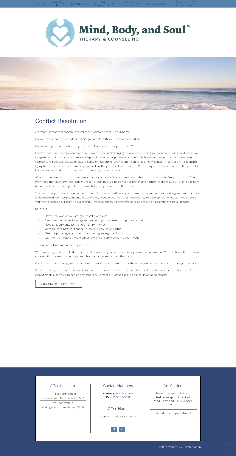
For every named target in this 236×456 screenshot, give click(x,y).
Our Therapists (102, 3)
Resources (154, 3)
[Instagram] (122, 429)
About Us (56, 3)
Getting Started (128, 3)
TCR (161, 446)
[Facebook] (114, 429)
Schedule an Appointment (186, 3)
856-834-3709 (125, 393)
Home (40, 3)
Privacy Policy (43, 446)
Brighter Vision (192, 446)
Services (77, 3)
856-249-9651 (121, 397)
